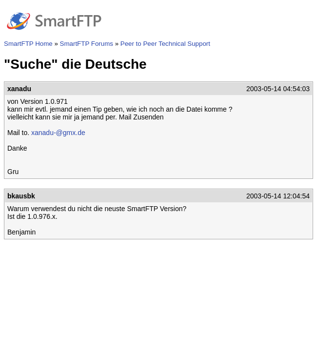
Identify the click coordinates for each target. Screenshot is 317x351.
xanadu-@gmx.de (58, 132)
